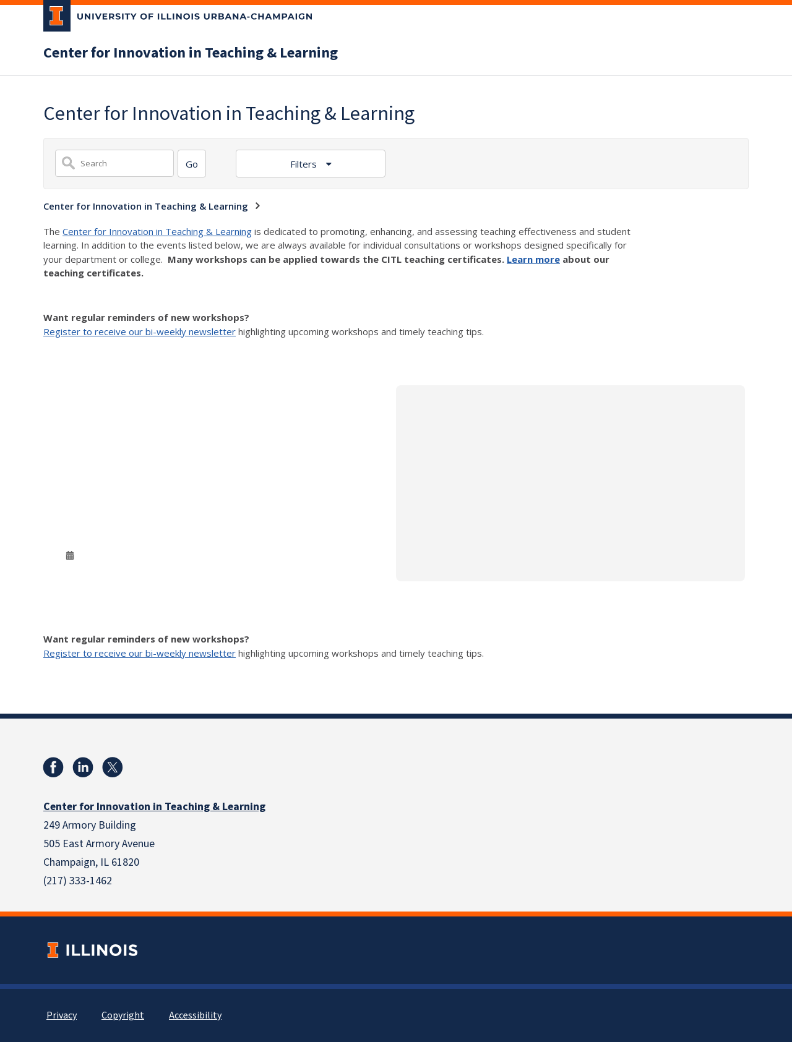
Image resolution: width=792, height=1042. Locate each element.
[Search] (192, 163)
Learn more (533, 259)
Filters (304, 164)
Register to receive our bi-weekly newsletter (139, 331)
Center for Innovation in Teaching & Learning (190, 53)
